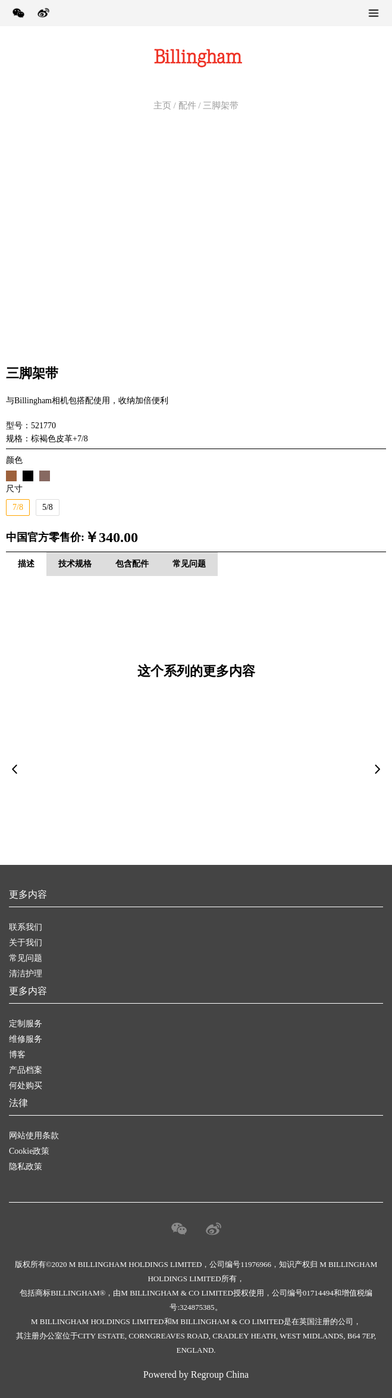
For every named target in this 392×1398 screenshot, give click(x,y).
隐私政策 (25, 1166)
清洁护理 (25, 973)
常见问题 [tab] (189, 563)
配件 (187, 105)
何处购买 (25, 1085)
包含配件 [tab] (132, 563)
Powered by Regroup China (196, 1374)
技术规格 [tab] (75, 563)
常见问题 (25, 958)
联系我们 (25, 927)
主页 (162, 105)
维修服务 (25, 1039)
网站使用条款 (34, 1135)
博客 (17, 1054)
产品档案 (25, 1070)
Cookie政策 (29, 1151)
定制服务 (25, 1023)
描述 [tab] (26, 563)
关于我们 (25, 942)
